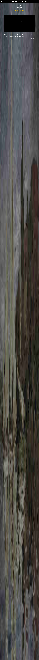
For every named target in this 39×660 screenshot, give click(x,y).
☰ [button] (1, 1)
